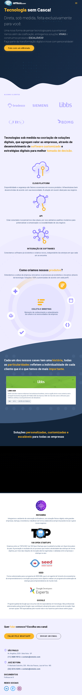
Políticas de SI (9, 677)
